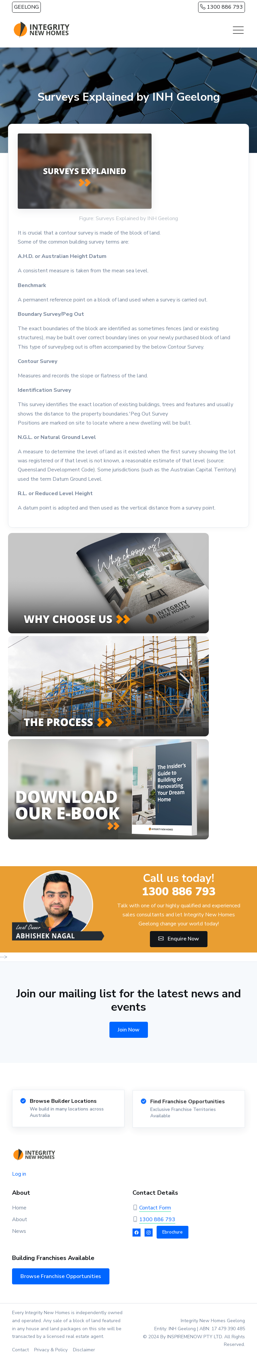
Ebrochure (172, 1232)
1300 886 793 (221, 7)
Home (19, 1207)
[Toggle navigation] (238, 30)
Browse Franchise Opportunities (60, 1276)
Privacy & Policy (51, 1350)
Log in (19, 1174)
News (19, 1231)
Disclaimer (84, 1350)
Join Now (129, 1029)
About (19, 1219)
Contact (20, 1350)
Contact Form (155, 1207)
